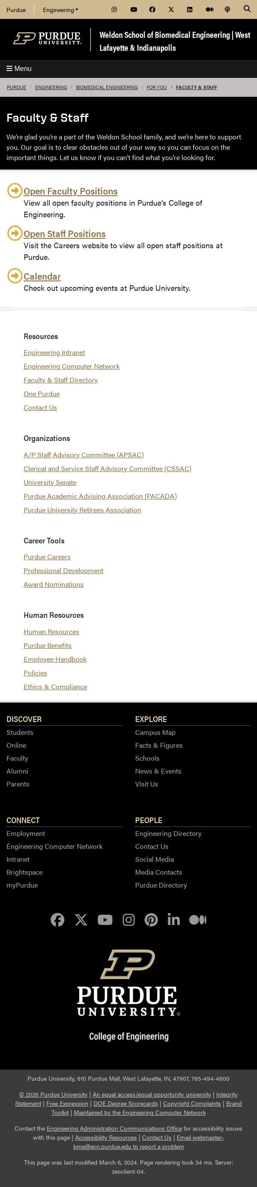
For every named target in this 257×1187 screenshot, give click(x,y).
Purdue (16, 9)
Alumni (17, 771)
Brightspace (24, 872)
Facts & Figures (159, 745)
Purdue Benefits (48, 645)
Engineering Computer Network (72, 366)
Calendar (42, 275)
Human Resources (51, 631)
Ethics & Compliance (55, 686)
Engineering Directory (168, 833)
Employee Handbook (55, 659)
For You (157, 87)
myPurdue (22, 885)
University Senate (50, 482)
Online (16, 745)
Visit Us (146, 784)
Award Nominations (54, 584)
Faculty (17, 758)
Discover (24, 718)
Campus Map (155, 732)
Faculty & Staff (196, 87)
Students (19, 732)
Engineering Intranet (54, 352)
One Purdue (42, 393)
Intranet (18, 859)
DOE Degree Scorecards (126, 1103)
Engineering (61, 9)
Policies (35, 673)
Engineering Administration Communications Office (114, 1128)
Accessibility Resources (106, 1137)
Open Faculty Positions (71, 190)
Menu (18, 68)
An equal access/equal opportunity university (152, 1094)
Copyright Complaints (192, 1103)
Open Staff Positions (65, 233)
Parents (18, 784)
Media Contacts (158, 872)
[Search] (247, 9)
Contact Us (40, 407)
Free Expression (67, 1103)
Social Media (154, 859)
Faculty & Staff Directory (61, 380)
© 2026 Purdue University (53, 1094)
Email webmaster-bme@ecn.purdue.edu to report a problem (148, 1141)
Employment (25, 833)
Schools (147, 758)
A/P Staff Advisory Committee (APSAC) (84, 454)
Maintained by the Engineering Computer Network (140, 1112)
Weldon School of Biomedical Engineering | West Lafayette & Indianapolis (175, 40)
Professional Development (63, 570)
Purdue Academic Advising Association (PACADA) (100, 496)
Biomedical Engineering (107, 87)
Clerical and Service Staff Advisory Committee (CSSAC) (107, 468)
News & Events (158, 771)
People (148, 819)
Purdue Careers (47, 556)
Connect (23, 819)
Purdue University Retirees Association (82, 510)
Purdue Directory (161, 885)
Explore (151, 718)
